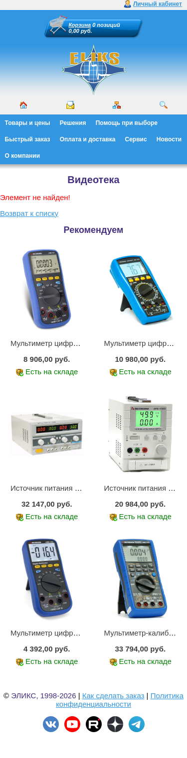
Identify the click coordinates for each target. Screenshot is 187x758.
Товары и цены (27, 122)
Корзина (80, 25)
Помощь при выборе (127, 122)
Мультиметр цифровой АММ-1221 (69, 343)
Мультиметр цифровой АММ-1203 (69, 633)
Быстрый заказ (27, 139)
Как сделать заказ (113, 695)
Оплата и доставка (88, 139)
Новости (169, 139)
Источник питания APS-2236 (59, 488)
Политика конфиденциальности (120, 699)
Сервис (136, 139)
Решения (73, 122)
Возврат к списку (29, 213)
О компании (22, 155)
